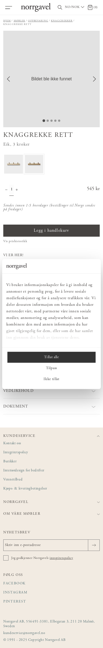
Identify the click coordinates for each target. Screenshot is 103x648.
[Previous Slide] (8, 79)
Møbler (19, 20)
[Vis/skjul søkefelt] (60, 7)
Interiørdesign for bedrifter (23, 470)
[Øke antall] (17, 190)
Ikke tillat (51, 379)
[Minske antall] (6, 190)
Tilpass (51, 368)
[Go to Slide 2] (48, 121)
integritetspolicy (61, 558)
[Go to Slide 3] (51, 121)
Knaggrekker (62, 20)
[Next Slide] (94, 79)
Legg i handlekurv (51, 230)
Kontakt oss (12, 443)
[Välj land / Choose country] (75, 7)
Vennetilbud (12, 480)
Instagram (15, 593)
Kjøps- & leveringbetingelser (25, 489)
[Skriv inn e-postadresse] (51, 545)
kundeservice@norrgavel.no (24, 633)
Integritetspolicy (15, 452)
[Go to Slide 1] (43, 120)
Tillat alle (51, 357)
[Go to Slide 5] (59, 121)
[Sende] (94, 545)
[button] (51, 79)
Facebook (14, 583)
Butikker (9, 461)
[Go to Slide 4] (55, 121)
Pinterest (14, 602)
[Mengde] (11, 190)
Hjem (7, 20)
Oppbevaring (38, 20)
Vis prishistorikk (15, 241)
